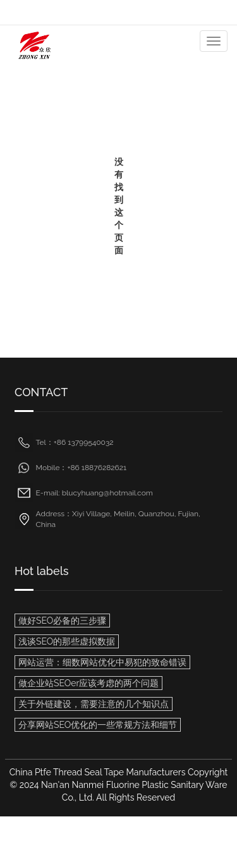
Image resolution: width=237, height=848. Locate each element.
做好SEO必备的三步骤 (62, 620)
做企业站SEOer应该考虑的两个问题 (88, 683)
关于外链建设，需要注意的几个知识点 (93, 704)
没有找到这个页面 (118, 206)
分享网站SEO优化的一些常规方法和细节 (97, 725)
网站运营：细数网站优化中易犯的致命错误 (102, 662)
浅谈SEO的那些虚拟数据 (66, 641)
